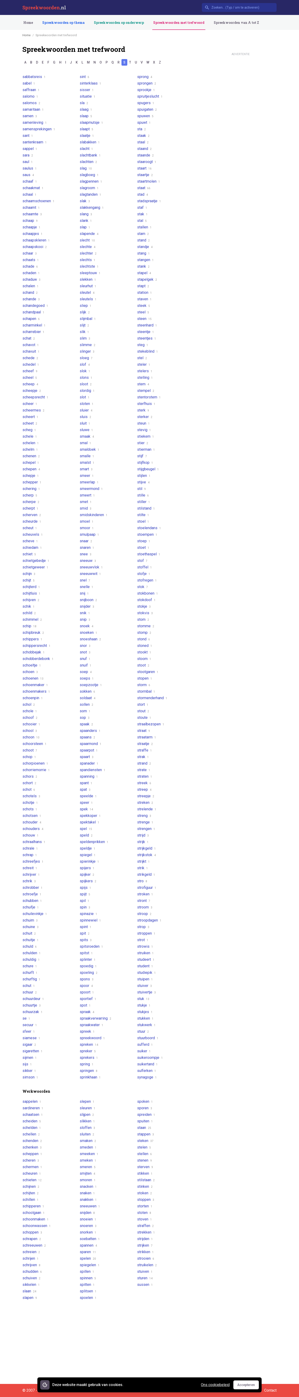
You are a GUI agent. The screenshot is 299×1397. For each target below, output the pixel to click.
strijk (143, 842)
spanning (89, 776)
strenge (145, 822)
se (26, 1018)
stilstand (146, 508)
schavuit (30, 351)
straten (144, 776)
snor (85, 645)
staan (144, 1127)
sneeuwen (90, 1206)
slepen (87, 1101)
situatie (87, 96)
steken (145, 1140)
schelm (30, 449)
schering (31, 488)
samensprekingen (38, 129)
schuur (29, 992)
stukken (145, 1018)
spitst (86, 953)
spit (84, 933)
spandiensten (92, 770)
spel (86, 828)
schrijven (31, 1265)
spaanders (90, 730)
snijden (87, 1212)
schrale (30, 848)
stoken (144, 1193)
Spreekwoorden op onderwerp (119, 22)
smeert (87, 495)
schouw (30, 835)
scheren (30, 1160)
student (145, 966)
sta (141, 129)
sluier (86, 410)
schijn (28, 573)
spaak (86, 724)
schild (29, 613)
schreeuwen (34, 1245)
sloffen (87, 1127)
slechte (87, 247)
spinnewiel (90, 920)
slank (86, 220)
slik (84, 332)
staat (143, 188)
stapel (144, 273)
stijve (143, 482)
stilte (143, 515)
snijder (87, 606)
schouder (31, 822)
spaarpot (89, 750)
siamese (31, 1038)
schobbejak (33, 652)
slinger (87, 351)
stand (143, 240)
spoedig (88, 966)
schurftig (31, 979)
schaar (29, 253)
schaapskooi (34, 247)
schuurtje (31, 1005)
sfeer (28, 1031)
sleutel (87, 292)
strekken (146, 1232)
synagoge (147, 1077)
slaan (29, 1291)
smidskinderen (93, 515)
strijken (145, 1245)
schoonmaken (35, 1219)
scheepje (31, 390)
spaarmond (90, 743)
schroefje (31, 894)
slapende (89, 233)
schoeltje (31, 665)
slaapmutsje (91, 122)
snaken (87, 1193)
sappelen (31, 1101)
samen (29, 116)
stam (143, 233)
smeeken (89, 1154)
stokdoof (146, 600)
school (29, 730)
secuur (29, 1025)
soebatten (90, 1239)
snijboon (88, 600)
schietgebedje (35, 560)
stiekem (145, 436)
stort (142, 704)
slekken (88, 279)
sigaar (29, 1044)
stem (143, 384)
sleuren (87, 1108)
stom (143, 619)
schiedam (32, 547)
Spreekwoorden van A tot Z (236, 22)
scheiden (31, 1121)
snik (85, 613)
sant (27, 135)
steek (143, 305)
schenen (31, 456)
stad (142, 194)
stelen (144, 1147)
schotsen (31, 815)
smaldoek (89, 449)
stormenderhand (152, 698)
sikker (29, 1070)
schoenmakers (36, 691)
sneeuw (88, 560)
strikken (145, 1252)
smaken (88, 1140)
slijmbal (88, 318)
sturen (145, 1278)
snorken (88, 1232)
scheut (29, 528)
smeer (87, 475)
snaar (86, 541)
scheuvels (32, 534)
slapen (29, 1297)
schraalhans (33, 842)
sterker (144, 417)
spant (86, 783)
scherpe (30, 502)
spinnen (88, 1278)
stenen (144, 1160)
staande (145, 155)
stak (142, 214)
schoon (30, 737)
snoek (86, 626)
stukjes (145, 1012)
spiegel (88, 855)
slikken (87, 1121)
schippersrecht (36, 645)
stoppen (145, 1199)
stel (142, 358)
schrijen (30, 1258)
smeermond (91, 488)
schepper (31, 482)
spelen (88, 1258)
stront (143, 900)
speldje (87, 848)
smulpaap (89, 534)
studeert (145, 959)
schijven (30, 600)
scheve (30, 541)
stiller (143, 502)
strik (142, 868)
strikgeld (146, 874)
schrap (29, 855)
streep (144, 789)
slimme (87, 345)
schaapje (31, 227)
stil (141, 488)
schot (28, 789)
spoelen (88, 1297)
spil (84, 900)
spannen (88, 1245)
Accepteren (248, 1386)
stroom (144, 907)
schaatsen (32, 1114)
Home (28, 22)
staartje (145, 175)
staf (142, 207)
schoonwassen (36, 1225)
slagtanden (90, 194)
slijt (84, 325)
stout (143, 711)
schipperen (33, 1206)
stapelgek (147, 279)
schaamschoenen (38, 201)
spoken (145, 1101)
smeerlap (89, 482)
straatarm (146, 737)
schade (30, 266)
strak (143, 757)
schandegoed (35, 305)
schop (29, 757)
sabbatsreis (34, 76)
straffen (145, 1225)
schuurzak (32, 1012)
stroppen (146, 933)
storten (144, 1206)
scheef (29, 371)
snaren (87, 547)
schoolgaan (33, 1212)
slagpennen (91, 181)
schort (29, 783)
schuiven (31, 1278)
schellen (31, 1134)
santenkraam (34, 142)
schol (28, 704)
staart (144, 168)
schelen (30, 443)
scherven (31, 515)
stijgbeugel (148, 469)
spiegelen (90, 1265)
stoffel (144, 567)
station (144, 292)
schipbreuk (33, 632)
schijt (28, 580)
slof (85, 364)
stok (142, 587)
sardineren (32, 1108)
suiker (144, 1051)
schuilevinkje (34, 913)
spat (85, 789)
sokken (87, 691)
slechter (88, 253)
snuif (85, 665)
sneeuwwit (90, 573)
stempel (145, 390)
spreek (87, 1031)
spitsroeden (91, 946)
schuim (30, 920)
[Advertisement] (241, 128)
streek (144, 783)
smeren (88, 1167)
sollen (86, 704)
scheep (30, 384)
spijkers (88, 881)
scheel (29, 377)
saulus (29, 168)
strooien (145, 1258)
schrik (29, 881)
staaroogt (146, 162)
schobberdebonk (37, 658)
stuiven (145, 1271)
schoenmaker (35, 685)
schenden (32, 1140)
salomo (30, 96)
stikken (145, 1173)
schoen (30, 672)
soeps (87, 678)
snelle (86, 587)
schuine (30, 927)
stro (142, 881)
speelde (88, 796)
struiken (145, 953)
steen (144, 318)
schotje (30, 802)
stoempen (147, 534)
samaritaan (33, 109)
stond (143, 639)
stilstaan (146, 1180)
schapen (31, 318)
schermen (32, 1167)
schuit (29, 933)
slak (85, 201)
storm (143, 685)
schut (28, 985)
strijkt (143, 861)
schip (29, 626)
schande (31, 299)
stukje (143, 1005)
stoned (144, 645)
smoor (87, 528)
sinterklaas (90, 83)
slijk (85, 312)
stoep (143, 541)
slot (84, 397)
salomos (31, 103)
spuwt (144, 122)
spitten (87, 1284)
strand (144, 763)
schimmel (32, 619)
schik (28, 606)
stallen (144, 227)
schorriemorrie (36, 770)
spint (85, 927)
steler (143, 364)
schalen (30, 286)
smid (85, 508)
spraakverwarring (95, 1018)
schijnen (30, 1186)
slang (86, 214)
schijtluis (31, 593)
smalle (87, 456)
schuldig (31, 959)
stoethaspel (148, 554)
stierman (146, 449)
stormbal (146, 691)
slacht (86, 148)
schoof (29, 717)
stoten (144, 1212)
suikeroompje (150, 1057)
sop (84, 717)
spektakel (89, 822)
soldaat (87, 698)
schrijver (31, 874)
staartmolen (148, 181)
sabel (28, 83)
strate (143, 770)
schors (29, 776)
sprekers (89, 1057)
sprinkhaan (90, 1077)
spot (85, 1005)
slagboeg (89, 175)
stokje (144, 606)
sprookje (146, 90)
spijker (87, 874)
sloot (86, 384)
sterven (145, 1167)
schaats (30, 260)
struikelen (147, 1265)
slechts (87, 260)
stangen (145, 260)
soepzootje (91, 685)
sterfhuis (146, 403)
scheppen (32, 1154)
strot (142, 940)
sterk (143, 410)
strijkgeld (146, 848)
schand (30, 292)
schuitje (30, 940)
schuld (29, 946)
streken (145, 802)
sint (84, 76)
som (85, 711)
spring (86, 1064)
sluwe (86, 430)
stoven (144, 1219)
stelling (145, 377)
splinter (88, 959)
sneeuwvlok (91, 567)
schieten (32, 1180)
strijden (145, 1239)
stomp (144, 632)
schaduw (31, 279)
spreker (88, 1051)
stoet (143, 547)
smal (85, 443)
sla (84, 103)
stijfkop (145, 462)
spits (86, 940)
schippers (32, 639)
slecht (87, 240)
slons (86, 377)
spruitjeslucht (150, 96)
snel (85, 580)
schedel (30, 364)
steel (143, 312)
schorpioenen (35, 763)
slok (85, 371)
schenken (32, 1147)
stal (142, 220)
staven (144, 299)
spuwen (145, 116)
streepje (145, 796)
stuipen (145, 979)
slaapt (86, 129)
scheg (29, 430)
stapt (143, 286)
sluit (85, 423)
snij (84, 593)
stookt (144, 652)
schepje (30, 475)
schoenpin (32, 698)
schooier (31, 724)
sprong (144, 76)
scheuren (31, 1173)
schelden (31, 1127)
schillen (30, 1199)
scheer (29, 403)
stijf (142, 456)
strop (143, 927)
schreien (31, 1252)
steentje (145, 332)
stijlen (143, 475)
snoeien (88, 1219)
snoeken (88, 632)
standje (145, 247)
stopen (144, 678)
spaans (87, 737)
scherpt (30, 508)
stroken (145, 894)
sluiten (87, 1134)
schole (29, 711)
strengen (146, 828)
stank (143, 266)
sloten (86, 403)
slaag (86, 109)
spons (86, 979)
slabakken (90, 142)
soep (86, 672)
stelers (144, 371)
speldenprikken (94, 842)
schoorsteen (34, 743)
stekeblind (147, 351)
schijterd (31, 587)
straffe (144, 750)
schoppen (32, 1232)
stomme (145, 626)
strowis (145, 946)
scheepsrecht (35, 397)
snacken (88, 1186)
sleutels (88, 299)
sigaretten (32, 1051)
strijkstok (146, 855)
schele (29, 436)
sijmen (29, 1057)
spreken (89, 1044)
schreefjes (32, 861)
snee (85, 554)
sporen (144, 1108)
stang (143, 253)
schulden (31, 953)
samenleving (34, 122)
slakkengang (92, 207)
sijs (27, 1064)
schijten (30, 1193)
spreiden (146, 1114)
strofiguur (146, 887)
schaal (29, 194)
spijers (87, 868)
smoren (88, 1180)
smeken (88, 1160)
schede (30, 358)
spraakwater (91, 1025)
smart (86, 469)
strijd (143, 835)
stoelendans (149, 528)
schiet (29, 554)
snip (85, 619)
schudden (32, 1271)
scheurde (31, 521)
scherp (29, 495)
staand (144, 148)
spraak (87, 1012)
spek (86, 809)
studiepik (146, 972)
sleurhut (88, 286)
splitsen (88, 1291)
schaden (31, 273)
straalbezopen (150, 724)
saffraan (30, 90)
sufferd (145, 1044)
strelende (146, 809)
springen (88, 1070)
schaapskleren (36, 240)
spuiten (145, 1121)
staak (143, 135)
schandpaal (33, 312)
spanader (89, 763)
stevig (144, 430)
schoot (29, 750)
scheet (29, 423)
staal (143, 142)
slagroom (89, 188)
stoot (143, 665)
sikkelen (31, 1284)
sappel (29, 148)
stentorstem (149, 397)
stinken (145, 1186)
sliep (85, 305)
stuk (143, 998)
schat (28, 338)
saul (27, 162)
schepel (30, 462)
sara (27, 155)
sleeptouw (90, 273)
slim (85, 338)
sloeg (86, 358)
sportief (88, 998)
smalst (87, 462)
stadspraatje (149, 201)
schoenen (32, 678)
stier (142, 443)
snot (85, 652)
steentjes (146, 338)
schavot (30, 345)
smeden (88, 1147)
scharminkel (34, 325)
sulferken (146, 1070)
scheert (30, 417)
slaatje (87, 135)
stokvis (145, 613)
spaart (86, 757)
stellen (144, 1154)
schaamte (32, 214)
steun (143, 423)
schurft (29, 972)
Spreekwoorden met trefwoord (178, 22)
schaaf (29, 181)
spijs (85, 887)
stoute (144, 717)
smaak (87, 436)
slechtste (89, 266)
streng (144, 815)
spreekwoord (92, 1038)
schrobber (32, 887)
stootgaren (147, 672)
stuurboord (147, 1038)
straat (143, 730)
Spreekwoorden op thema (63, 22)
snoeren (88, 1225)
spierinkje (89, 861)
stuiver (144, 985)
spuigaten (147, 109)
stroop (144, 913)
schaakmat (32, 188)
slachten (88, 162)
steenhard (147, 325)
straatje (145, 743)
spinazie (88, 913)
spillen (87, 1271)
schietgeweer (35, 567)
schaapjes (32, 233)
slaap (86, 116)
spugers (145, 103)
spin (85, 907)
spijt (85, 894)
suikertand (147, 1064)
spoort (87, 992)
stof (142, 560)
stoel (143, 521)
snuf (85, 658)
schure (29, 966)
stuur (143, 1031)
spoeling (88, 972)
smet (86, 502)
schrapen (31, 1239)
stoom (144, 658)
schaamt (31, 207)
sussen (145, 1284)
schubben (32, 900)
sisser (87, 90)
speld (86, 835)
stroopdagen (149, 920)
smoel (86, 521)
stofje (143, 573)
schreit (29, 868)
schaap (30, 220)
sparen (88, 1252)
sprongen (146, 83)
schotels (31, 796)
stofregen (147, 580)
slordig (87, 390)
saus (28, 175)
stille (143, 495)
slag (86, 168)
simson (30, 1077)
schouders (32, 828)
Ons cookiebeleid (215, 1385)
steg (142, 345)
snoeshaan (90, 639)
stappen (145, 1134)
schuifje (30, 907)
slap (85, 227)
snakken (88, 1199)
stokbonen (147, 593)
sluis (85, 417)
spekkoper (90, 815)
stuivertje (146, 992)
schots (29, 809)
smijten (87, 1173)
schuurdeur (33, 998)
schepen (31, 469)
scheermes (33, 410)
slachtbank (90, 155)
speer (86, 802)
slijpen (87, 1114)
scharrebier (33, 332)
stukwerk (146, 1025)
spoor (86, 985)
